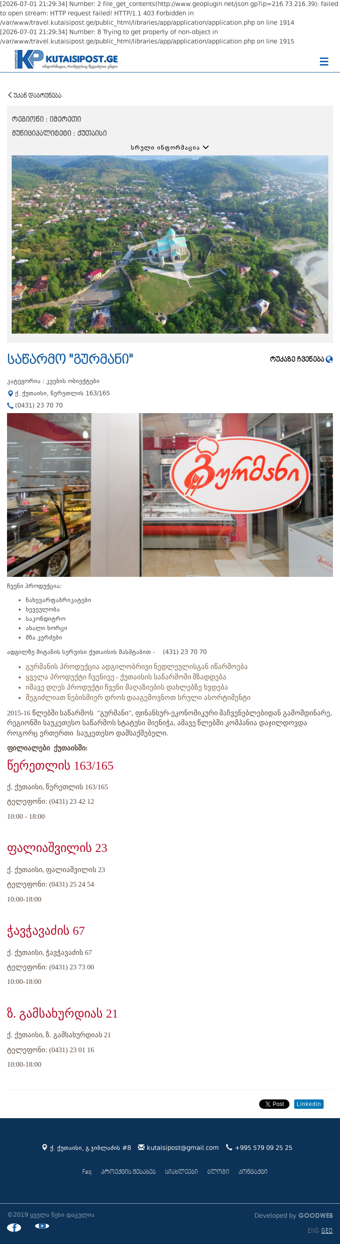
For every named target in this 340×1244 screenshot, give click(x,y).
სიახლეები (181, 1172)
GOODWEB (315, 1215)
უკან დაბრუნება (34, 96)
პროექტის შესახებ (128, 1172)
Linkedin (309, 1104)
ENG (313, 1231)
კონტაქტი (253, 1172)
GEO (327, 1231)
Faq (87, 1172)
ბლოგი (218, 1172)
